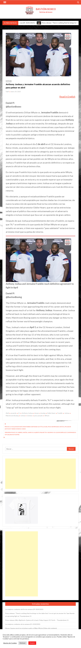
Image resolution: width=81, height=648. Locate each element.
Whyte (47, 416)
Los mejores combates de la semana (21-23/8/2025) (22, 624)
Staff (7, 91)
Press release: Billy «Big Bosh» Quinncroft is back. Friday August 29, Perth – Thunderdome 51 (37, 620)
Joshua (66, 413)
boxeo (37, 413)
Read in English (67, 96)
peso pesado (38, 416)
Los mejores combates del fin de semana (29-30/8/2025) (24, 609)
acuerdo (13, 413)
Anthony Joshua (27, 413)
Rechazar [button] (22, 643)
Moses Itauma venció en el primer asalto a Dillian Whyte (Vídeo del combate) (31, 628)
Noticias (9, 81)
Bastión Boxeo (46, 9)
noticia (22, 416)
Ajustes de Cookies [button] (10, 643)
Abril (7, 413)
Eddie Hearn (51, 413)
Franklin (60, 413)
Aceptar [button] (32, 643)
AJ (19, 413)
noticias (29, 416)
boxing (43, 413)
